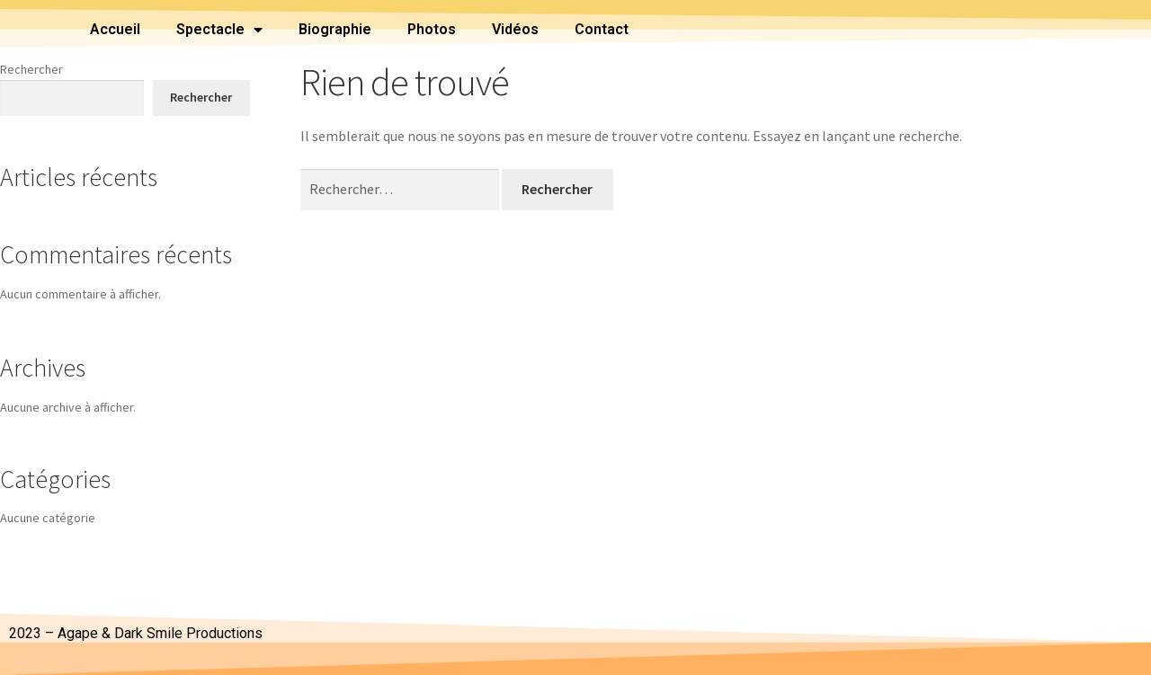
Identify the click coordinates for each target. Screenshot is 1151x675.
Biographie (335, 29)
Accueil (115, 29)
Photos (431, 29)
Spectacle (219, 29)
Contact (602, 29)
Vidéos (515, 29)
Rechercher (31, 69)
